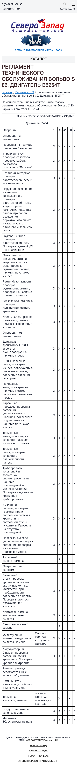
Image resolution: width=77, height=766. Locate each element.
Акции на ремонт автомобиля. (38, 761)
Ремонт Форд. (38, 746)
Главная (7, 92)
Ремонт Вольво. (38, 756)
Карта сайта (67, 9)
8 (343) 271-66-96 (12, 4)
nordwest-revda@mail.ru (42, 740)
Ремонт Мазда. (38, 751)
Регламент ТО (24, 92)
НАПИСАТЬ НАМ (11, 9)
